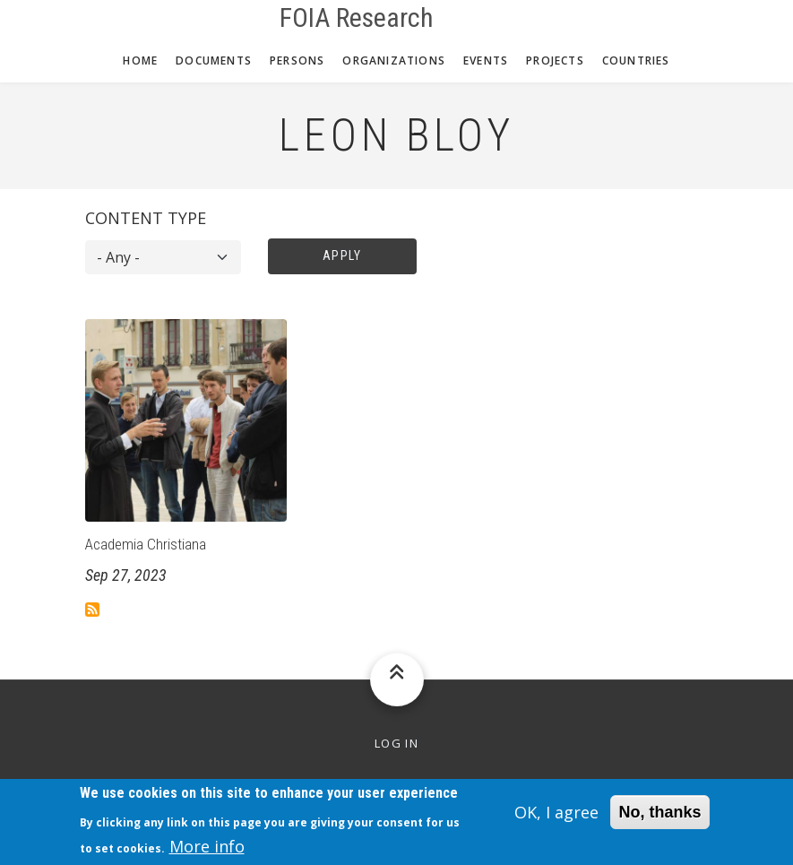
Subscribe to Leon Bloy (92, 609)
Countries (636, 60)
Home (140, 60)
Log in (396, 743)
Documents (214, 60)
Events (485, 60)
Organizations (393, 60)
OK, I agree (556, 818)
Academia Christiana (145, 544)
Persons (297, 60)
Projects (555, 60)
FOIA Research (357, 17)
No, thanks (659, 818)
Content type (145, 218)
